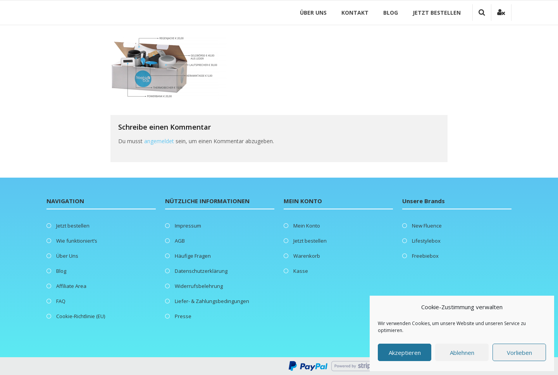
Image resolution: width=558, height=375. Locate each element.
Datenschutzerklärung (201, 270)
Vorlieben (519, 352)
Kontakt (355, 12)
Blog (390, 12)
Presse (183, 316)
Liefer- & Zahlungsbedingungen (212, 301)
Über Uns (313, 12)
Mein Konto (306, 225)
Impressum (188, 225)
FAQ (60, 301)
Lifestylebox (426, 240)
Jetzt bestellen (437, 12)
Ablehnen (462, 352)
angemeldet (159, 141)
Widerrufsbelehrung (199, 286)
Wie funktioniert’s (76, 240)
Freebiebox (425, 255)
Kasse (300, 270)
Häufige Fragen (193, 255)
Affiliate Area (71, 286)
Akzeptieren (405, 352)
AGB (180, 240)
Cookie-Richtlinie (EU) (80, 316)
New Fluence (427, 225)
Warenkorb (306, 255)
